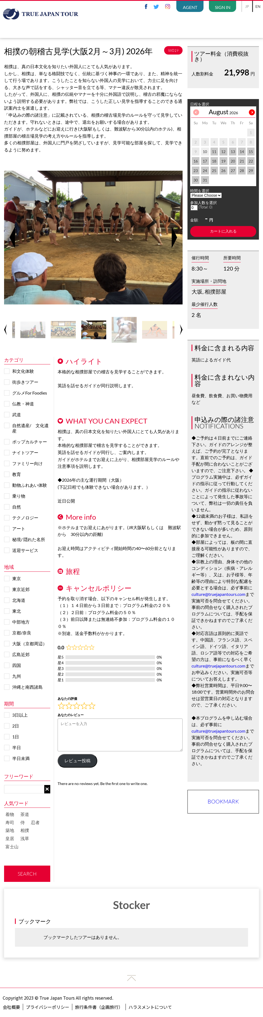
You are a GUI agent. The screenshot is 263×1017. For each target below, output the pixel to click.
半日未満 (21, 758)
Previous (12, 237)
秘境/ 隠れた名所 (28, 539)
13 (233, 151)
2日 (15, 725)
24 (205, 170)
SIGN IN (222, 7)
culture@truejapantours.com (218, 594)
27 (233, 170)
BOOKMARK (223, 801)
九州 (16, 676)
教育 (16, 474)
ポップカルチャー (29, 441)
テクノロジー (25, 517)
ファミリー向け (27, 463)
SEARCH (27, 874)
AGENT (190, 7)
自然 (16, 506)
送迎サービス (25, 550)
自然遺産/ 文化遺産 (30, 428)
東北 (16, 611)
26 (223, 170)
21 (242, 161)
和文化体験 (23, 371)
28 (242, 170)
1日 (15, 736)
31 (205, 180)
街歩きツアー (25, 381)
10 (205, 151)
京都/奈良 (21, 632)
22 (251, 161)
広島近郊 (21, 654)
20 (233, 161)
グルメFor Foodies (29, 392)
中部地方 (21, 621)
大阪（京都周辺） (29, 643)
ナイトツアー (25, 452)
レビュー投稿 (77, 760)
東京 (16, 578)
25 (214, 170)
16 (195, 161)
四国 (16, 665)
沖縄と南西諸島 (27, 686)
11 (214, 151)
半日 (16, 747)
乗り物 (18, 495)
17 (205, 161)
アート (18, 528)
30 (195, 180)
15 (251, 151)
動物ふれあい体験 (29, 485)
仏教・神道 (23, 403)
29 (251, 170)
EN (258, 6)
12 (223, 151)
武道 (16, 414)
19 (223, 161)
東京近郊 (21, 589)
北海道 (18, 600)
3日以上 (20, 714)
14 (242, 151)
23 (195, 170)
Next (174, 237)
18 (214, 161)
